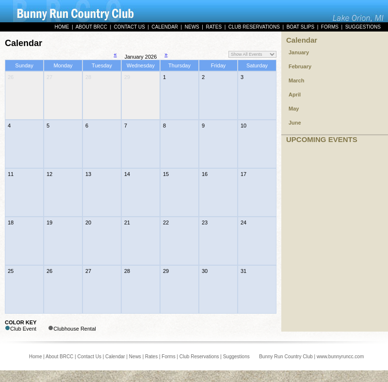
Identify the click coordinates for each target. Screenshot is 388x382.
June (295, 123)
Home (35, 356)
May (294, 108)
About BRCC (59, 356)
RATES (214, 27)
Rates (151, 356)
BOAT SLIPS (300, 27)
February (300, 66)
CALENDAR (165, 27)
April (295, 94)
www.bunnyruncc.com (340, 356)
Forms (168, 356)
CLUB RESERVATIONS (254, 27)
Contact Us (89, 356)
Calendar (301, 40)
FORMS (330, 27)
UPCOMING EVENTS (321, 139)
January (299, 52)
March (296, 80)
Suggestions (236, 356)
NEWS (192, 27)
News (135, 356)
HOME (61, 27)
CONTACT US (129, 27)
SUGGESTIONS (363, 27)
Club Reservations (199, 356)
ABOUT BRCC (91, 27)
